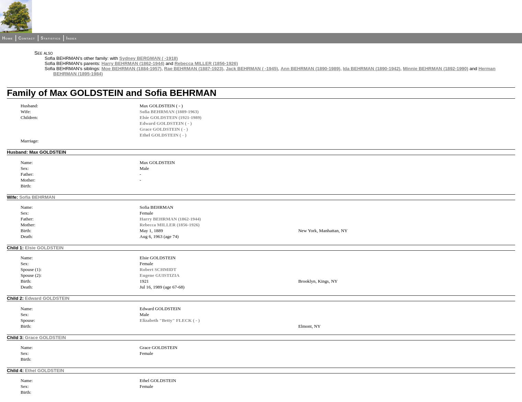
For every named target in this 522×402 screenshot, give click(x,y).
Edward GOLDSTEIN (47, 298)
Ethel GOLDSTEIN (44, 370)
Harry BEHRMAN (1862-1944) (133, 63)
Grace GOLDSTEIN (45, 337)
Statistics (50, 38)
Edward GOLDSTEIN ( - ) (166, 123)
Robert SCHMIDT (158, 269)
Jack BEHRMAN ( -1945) (252, 68)
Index (71, 38)
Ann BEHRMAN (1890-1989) (310, 68)
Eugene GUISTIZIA (160, 275)
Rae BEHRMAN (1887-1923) (194, 68)
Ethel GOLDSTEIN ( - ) (163, 135)
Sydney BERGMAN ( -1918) (148, 58)
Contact (26, 38)
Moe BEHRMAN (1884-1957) (132, 68)
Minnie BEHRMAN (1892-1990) (435, 68)
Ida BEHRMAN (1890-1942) (371, 68)
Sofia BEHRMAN (37, 197)
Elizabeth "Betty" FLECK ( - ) (170, 320)
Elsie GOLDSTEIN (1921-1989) (171, 117)
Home (7, 38)
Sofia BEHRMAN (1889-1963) (169, 111)
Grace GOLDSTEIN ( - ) (164, 129)
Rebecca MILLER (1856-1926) (206, 63)
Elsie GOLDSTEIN (44, 247)
